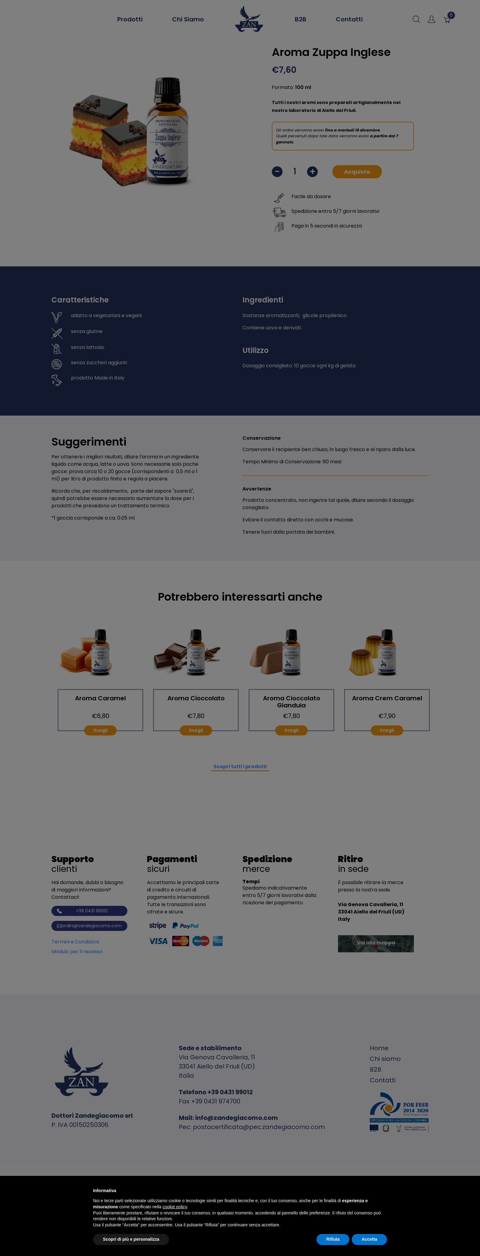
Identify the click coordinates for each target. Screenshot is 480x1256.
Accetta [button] (369, 1239)
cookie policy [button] (175, 1206)
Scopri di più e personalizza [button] (131, 1239)
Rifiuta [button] (333, 1239)
